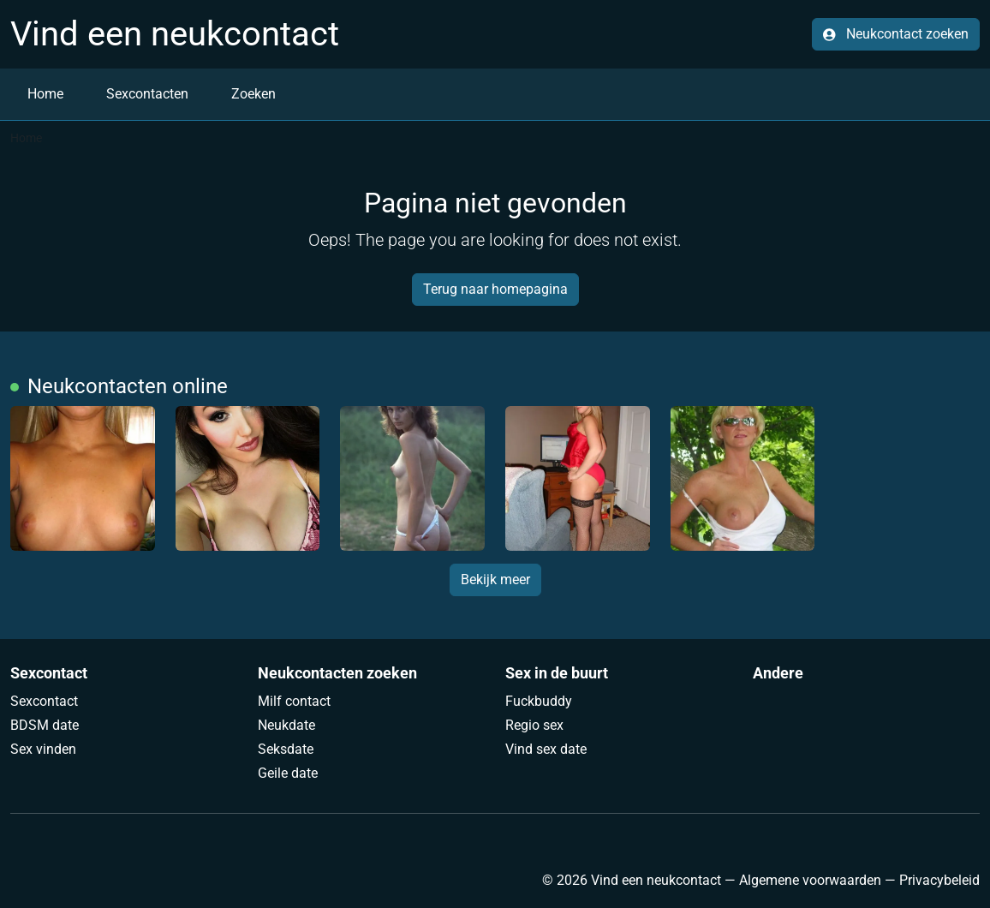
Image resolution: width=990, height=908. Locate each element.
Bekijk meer (495, 579)
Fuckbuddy (538, 701)
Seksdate (285, 749)
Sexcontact (44, 701)
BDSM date (44, 725)
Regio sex (534, 725)
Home (45, 94)
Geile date (288, 773)
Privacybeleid (939, 880)
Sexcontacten (147, 94)
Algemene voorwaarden (810, 880)
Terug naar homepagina (495, 289)
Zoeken (253, 94)
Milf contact (294, 701)
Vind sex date (546, 749)
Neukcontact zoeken (896, 34)
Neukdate (286, 725)
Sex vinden (43, 749)
